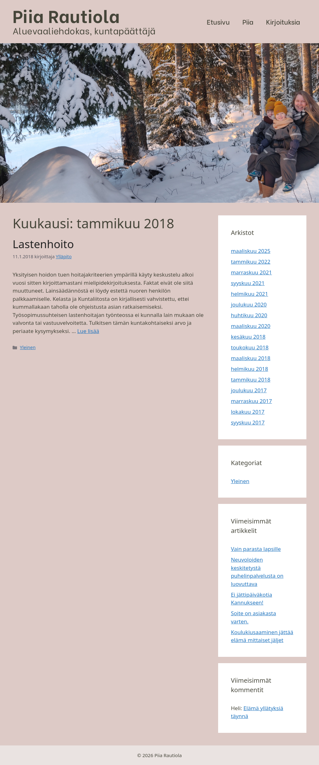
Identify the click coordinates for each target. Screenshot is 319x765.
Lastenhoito (43, 244)
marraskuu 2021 (251, 272)
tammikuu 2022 (250, 261)
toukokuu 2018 (250, 347)
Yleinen (28, 347)
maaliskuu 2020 (250, 326)
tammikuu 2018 (250, 379)
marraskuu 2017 (251, 401)
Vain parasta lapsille (256, 548)
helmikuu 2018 (249, 368)
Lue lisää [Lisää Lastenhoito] (88, 331)
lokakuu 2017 (247, 411)
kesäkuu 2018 (248, 336)
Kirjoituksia (283, 21)
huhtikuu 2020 (249, 315)
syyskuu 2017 (247, 422)
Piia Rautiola (66, 15)
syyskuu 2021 (247, 283)
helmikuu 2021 (249, 293)
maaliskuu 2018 (250, 358)
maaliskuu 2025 (250, 250)
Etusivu (218, 21)
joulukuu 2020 (248, 304)
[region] (159, 123)
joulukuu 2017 (248, 390)
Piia (247, 21)
